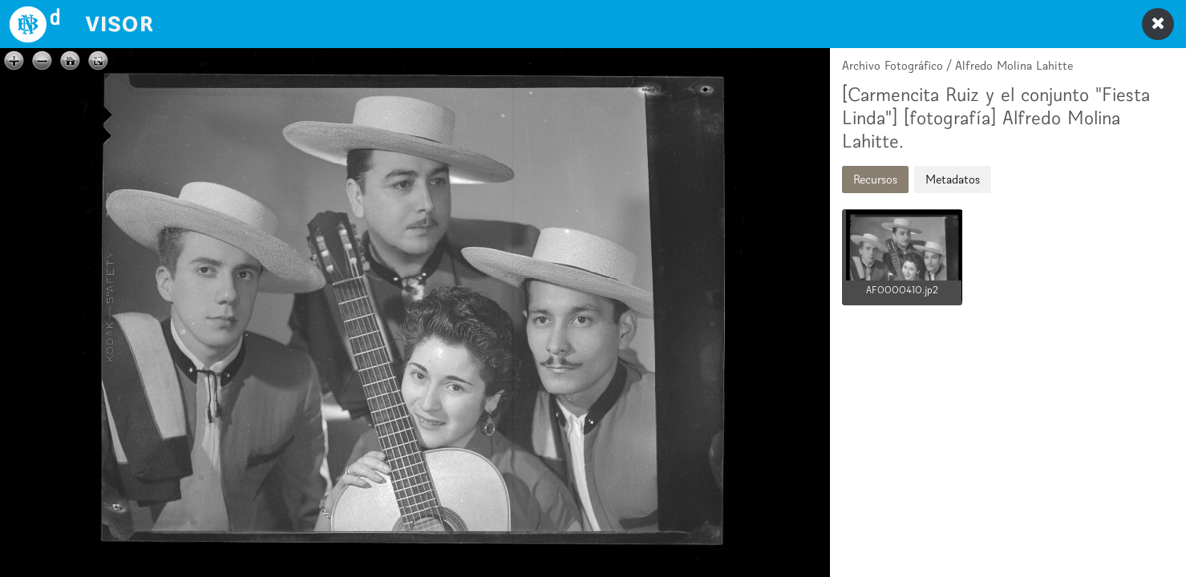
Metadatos (952, 179)
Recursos (875, 179)
